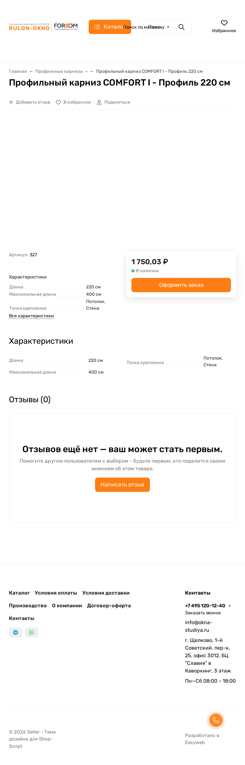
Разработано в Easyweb (202, 739)
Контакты (21, 618)
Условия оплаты (56, 593)
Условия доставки (106, 593)
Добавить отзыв (33, 102)
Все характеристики (31, 316)
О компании (67, 606)
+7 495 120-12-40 (205, 606)
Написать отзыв (122, 484)
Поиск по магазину (144, 27)
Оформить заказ (181, 284)
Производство (28, 606)
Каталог (19, 593)
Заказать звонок (203, 613)
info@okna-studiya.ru (198, 626)
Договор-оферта (109, 606)
